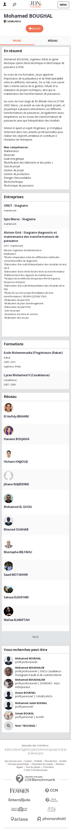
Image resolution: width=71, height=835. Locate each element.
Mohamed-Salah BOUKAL (31, 703)
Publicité (38, 761)
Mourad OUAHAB (16, 529)
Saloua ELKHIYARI (16, 597)
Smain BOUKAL (24, 713)
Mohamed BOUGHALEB (29, 667)
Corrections (48, 767)
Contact (27, 761)
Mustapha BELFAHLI (18, 552)
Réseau (52, 40)
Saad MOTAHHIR (16, 575)
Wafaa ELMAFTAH (17, 620)
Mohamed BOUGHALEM (30, 679)
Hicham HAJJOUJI (16, 462)
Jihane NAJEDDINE (16, 484)
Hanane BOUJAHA (16, 439)
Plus (35, 636)
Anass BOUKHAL (25, 692)
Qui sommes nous (13, 761)
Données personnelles (18, 764)
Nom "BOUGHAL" (26, 725)
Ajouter (36, 28)
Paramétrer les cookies (42, 764)
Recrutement (51, 761)
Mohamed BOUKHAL (28, 658)
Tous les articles (33, 767)
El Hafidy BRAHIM (16, 416)
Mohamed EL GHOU (18, 507)
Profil (17, 40)
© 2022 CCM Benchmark (35, 770)
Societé (62, 761)
